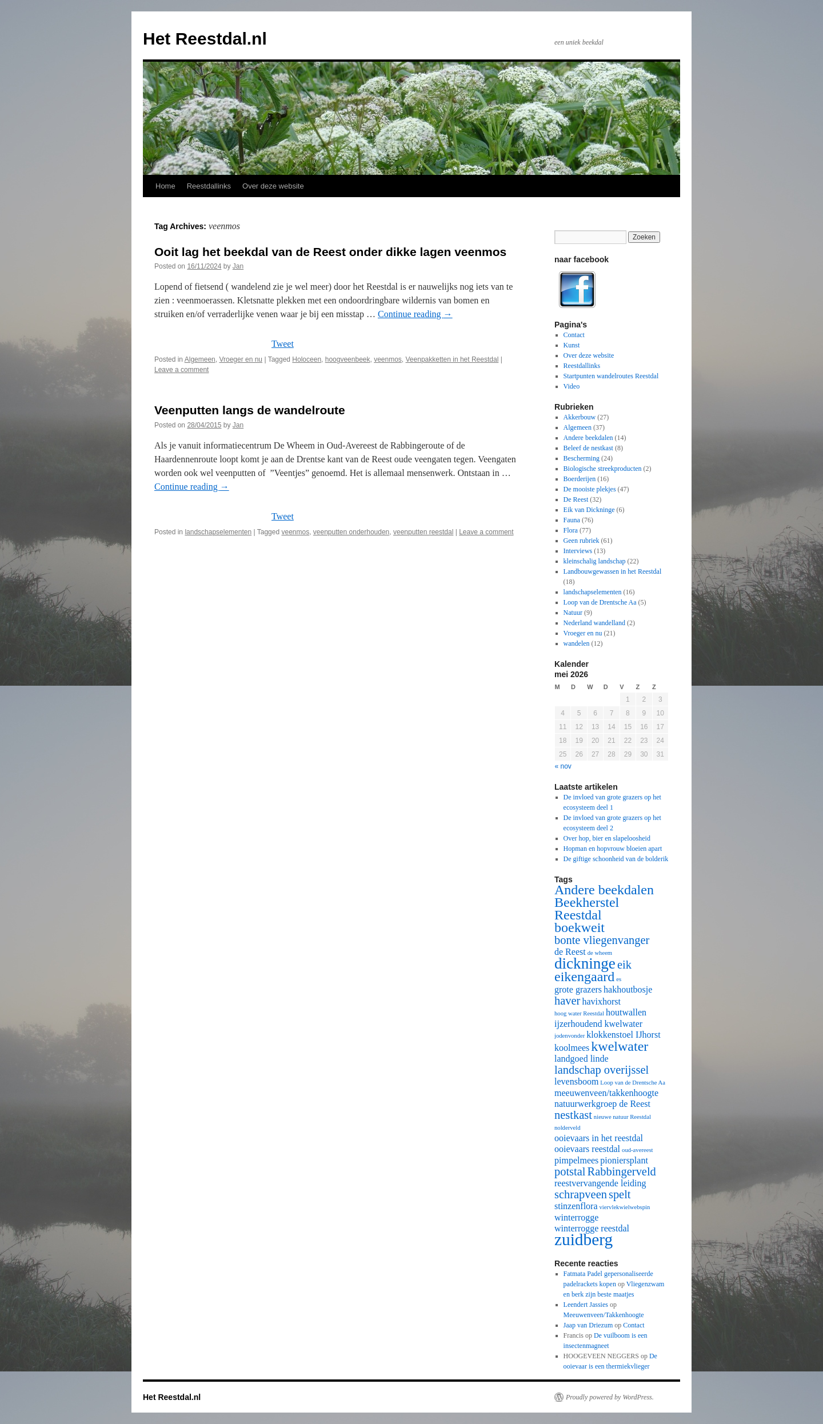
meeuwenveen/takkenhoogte (606, 1093)
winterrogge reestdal (591, 1228)
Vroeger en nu (240, 359)
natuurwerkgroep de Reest (602, 1104)
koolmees (571, 1048)
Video (572, 386)
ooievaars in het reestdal (598, 1138)
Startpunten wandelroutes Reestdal (611, 376)
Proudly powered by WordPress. (610, 1397)
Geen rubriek (582, 541)
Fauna (572, 520)
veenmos (388, 359)
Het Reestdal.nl (205, 38)
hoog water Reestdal (579, 1013)
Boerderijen (580, 479)
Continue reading (415, 314)
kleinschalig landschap (595, 561)
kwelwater (619, 1046)
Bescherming (582, 458)
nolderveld (567, 1128)
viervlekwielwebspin (625, 1207)
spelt (620, 1194)
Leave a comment (181, 370)
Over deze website (273, 186)
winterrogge (576, 1217)
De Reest (576, 499)
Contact (574, 335)
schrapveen (580, 1194)
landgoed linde (581, 1058)
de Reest (570, 952)
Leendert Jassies (586, 1305)
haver (567, 1000)
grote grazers (578, 989)
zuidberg (583, 1239)
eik (624, 964)
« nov (563, 766)
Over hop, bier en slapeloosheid (607, 838)
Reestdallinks (209, 186)
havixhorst (601, 1001)
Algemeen (200, 359)
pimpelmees (576, 1160)
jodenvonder (569, 1036)
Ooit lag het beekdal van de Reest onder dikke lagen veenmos (330, 251)
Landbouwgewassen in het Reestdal (613, 571)
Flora (571, 530)
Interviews (578, 551)
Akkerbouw (580, 417)
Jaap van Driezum (588, 1325)
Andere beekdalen (588, 438)
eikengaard (584, 976)
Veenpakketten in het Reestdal (452, 359)
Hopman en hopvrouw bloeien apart (613, 849)
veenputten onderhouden (351, 532)
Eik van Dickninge (589, 510)
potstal (570, 1171)
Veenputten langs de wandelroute (249, 410)
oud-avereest (637, 1150)
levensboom (576, 1081)
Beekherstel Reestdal (586, 908)
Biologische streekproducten (603, 469)
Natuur (573, 613)
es (618, 979)
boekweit (579, 927)
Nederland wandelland (594, 623)
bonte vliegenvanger (601, 940)
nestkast (573, 1115)
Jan (238, 266)
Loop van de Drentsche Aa (600, 602)
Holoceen (306, 359)
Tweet (282, 344)
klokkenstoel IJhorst (623, 1034)
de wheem (600, 953)
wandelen (577, 643)
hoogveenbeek (347, 359)
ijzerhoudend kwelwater (598, 1024)
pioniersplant (624, 1160)
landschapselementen (218, 532)
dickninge (585, 963)
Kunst (572, 345)
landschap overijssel (601, 1069)
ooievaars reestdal (587, 1149)
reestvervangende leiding (600, 1183)
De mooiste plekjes (590, 489)
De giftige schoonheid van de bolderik (616, 859)
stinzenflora (576, 1206)
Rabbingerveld (622, 1171)
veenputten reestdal (423, 532)
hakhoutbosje (628, 989)
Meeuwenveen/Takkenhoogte (604, 1315)
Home (165, 186)
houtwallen (626, 1012)
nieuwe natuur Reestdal (622, 1117)
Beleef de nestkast (588, 448)
